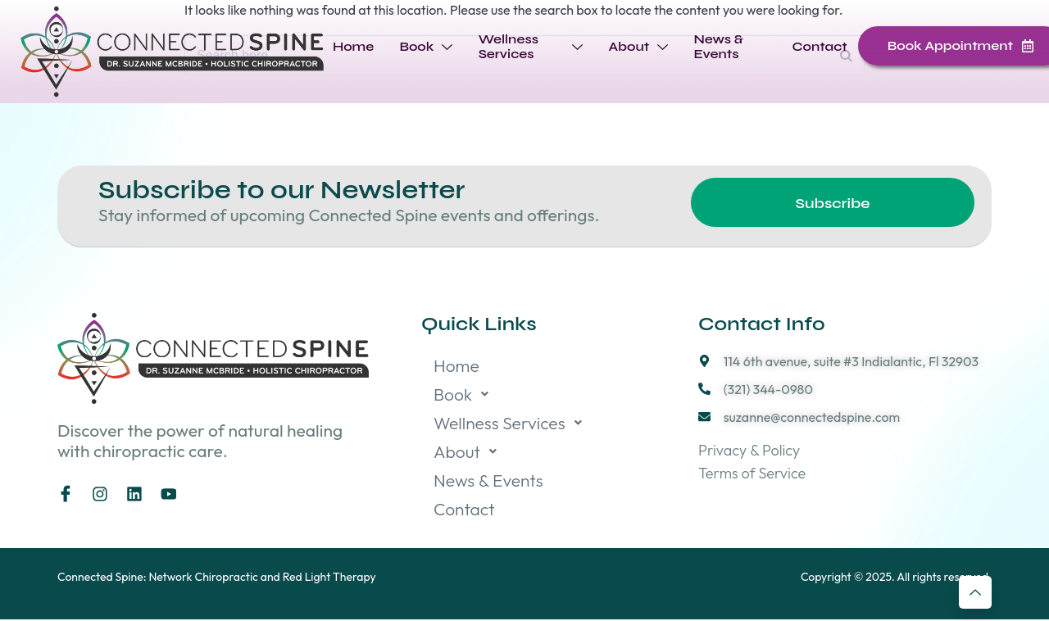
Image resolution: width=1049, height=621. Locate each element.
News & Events (717, 46)
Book (425, 46)
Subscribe (833, 204)
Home (352, 46)
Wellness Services (530, 46)
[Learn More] (975, 592)
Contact (819, 46)
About (638, 46)
